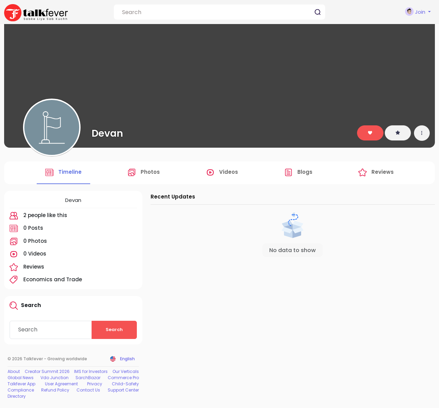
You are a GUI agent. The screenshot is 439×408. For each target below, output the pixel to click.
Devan (107, 133)
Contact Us (88, 390)
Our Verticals (125, 371)
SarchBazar (87, 378)
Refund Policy (55, 390)
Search (114, 329)
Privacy (94, 384)
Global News (21, 378)
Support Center (123, 390)
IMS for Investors (91, 371)
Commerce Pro (123, 378)
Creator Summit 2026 (47, 371)
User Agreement (61, 384)
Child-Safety (125, 384)
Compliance (21, 390)
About (14, 371)
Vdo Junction (54, 378)
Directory (17, 396)
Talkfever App (21, 384)
